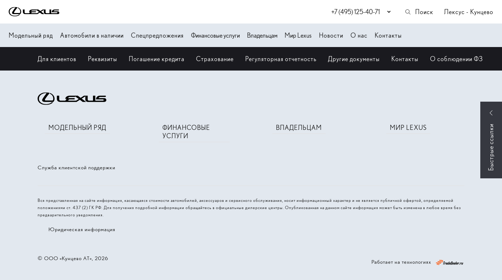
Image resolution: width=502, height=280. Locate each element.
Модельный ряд (31, 35)
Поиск (418, 12)
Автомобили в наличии (92, 35)
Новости (331, 35)
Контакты (388, 35)
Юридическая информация (81, 229)
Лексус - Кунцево (468, 12)
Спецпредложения (157, 35)
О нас (358, 35)
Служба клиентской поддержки (76, 167)
